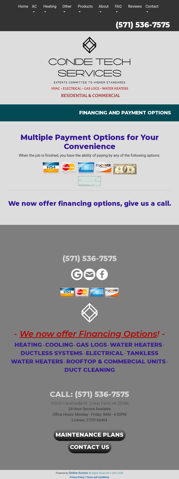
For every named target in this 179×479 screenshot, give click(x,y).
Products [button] (85, 6)
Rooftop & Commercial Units (116, 361)
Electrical (105, 353)
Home (23, 6)
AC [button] (34, 6)
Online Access (78, 473)
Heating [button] (49, 6)
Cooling (59, 344)
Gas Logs (91, 344)
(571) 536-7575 (143, 24)
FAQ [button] (118, 6)
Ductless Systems (52, 353)
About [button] (104, 6)
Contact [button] (151, 6)
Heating (28, 344)
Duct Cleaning (89, 369)
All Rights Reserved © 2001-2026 (106, 473)
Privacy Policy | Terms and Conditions (89, 477)
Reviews (135, 6)
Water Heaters (136, 344)
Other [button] (67, 6)
